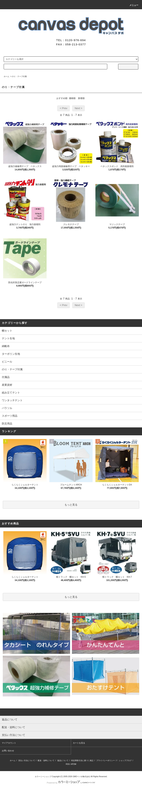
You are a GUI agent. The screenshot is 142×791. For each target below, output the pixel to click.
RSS (68, 764)
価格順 (72, 98)
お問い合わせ (8, 751)
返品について (62, 760)
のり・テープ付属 (19, 76)
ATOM (73, 764)
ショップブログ (125, 760)
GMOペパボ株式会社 (81, 777)
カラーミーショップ (43, 777)
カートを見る (79, 743)
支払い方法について (26, 760)
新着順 (81, 98)
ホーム (6, 76)
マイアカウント (9, 743)
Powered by (71, 783)
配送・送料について (46, 760)
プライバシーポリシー (105, 760)
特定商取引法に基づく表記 (82, 760)
